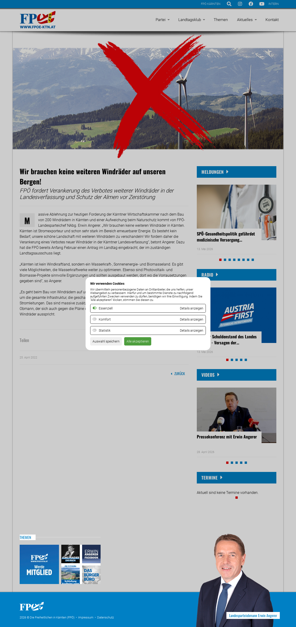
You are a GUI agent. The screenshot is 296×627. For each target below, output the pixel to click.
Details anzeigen (189, 319)
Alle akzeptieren (143, 342)
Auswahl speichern (107, 342)
